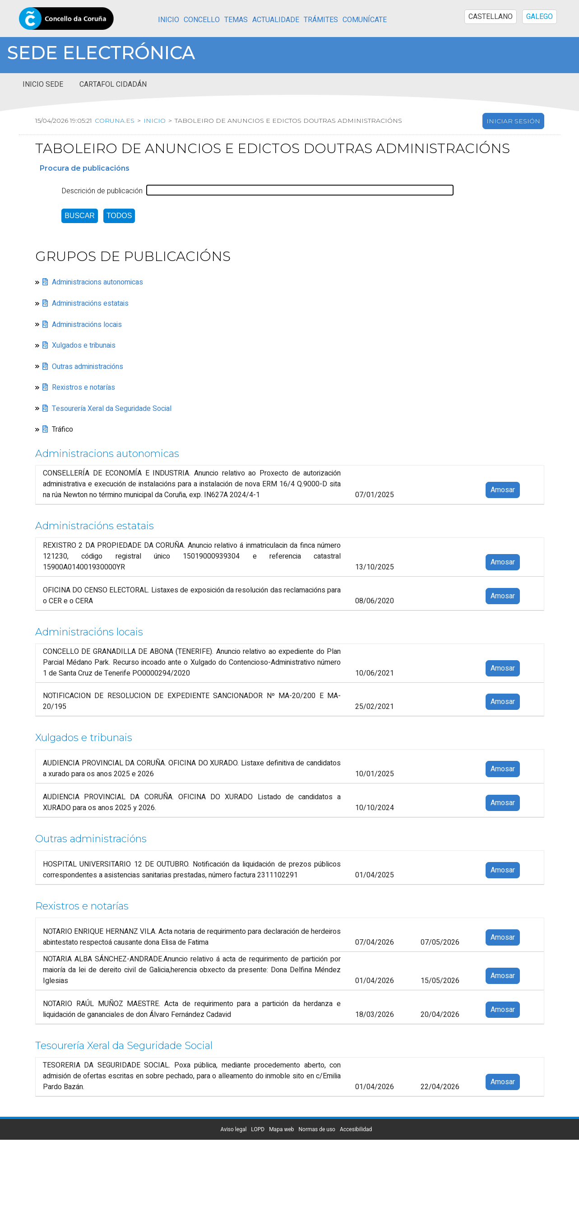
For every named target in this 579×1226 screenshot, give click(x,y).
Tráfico (62, 429)
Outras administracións (87, 366)
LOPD (257, 1129)
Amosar (503, 490)
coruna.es (114, 121)
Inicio (168, 19)
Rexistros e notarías (83, 387)
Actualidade (275, 19)
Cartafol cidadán (113, 84)
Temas (236, 19)
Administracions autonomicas (97, 282)
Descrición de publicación (102, 191)
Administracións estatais (90, 303)
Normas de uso (317, 1129)
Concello (202, 19)
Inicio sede (43, 84)
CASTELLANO (490, 16)
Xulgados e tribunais (84, 345)
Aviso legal (234, 1129)
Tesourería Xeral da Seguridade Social (111, 408)
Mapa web (281, 1129)
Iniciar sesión (513, 121)
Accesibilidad (356, 1129)
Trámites (321, 19)
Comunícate (365, 19)
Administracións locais (87, 324)
